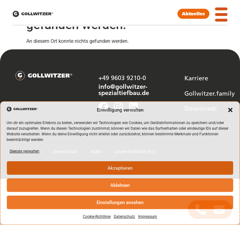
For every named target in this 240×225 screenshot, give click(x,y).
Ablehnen (120, 185)
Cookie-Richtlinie (97, 216)
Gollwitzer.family (209, 93)
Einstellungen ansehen (120, 202)
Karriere (196, 78)
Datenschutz (124, 216)
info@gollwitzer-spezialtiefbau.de (123, 89)
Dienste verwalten (24, 151)
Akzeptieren (120, 168)
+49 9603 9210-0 (122, 77)
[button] (230, 110)
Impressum (147, 216)
